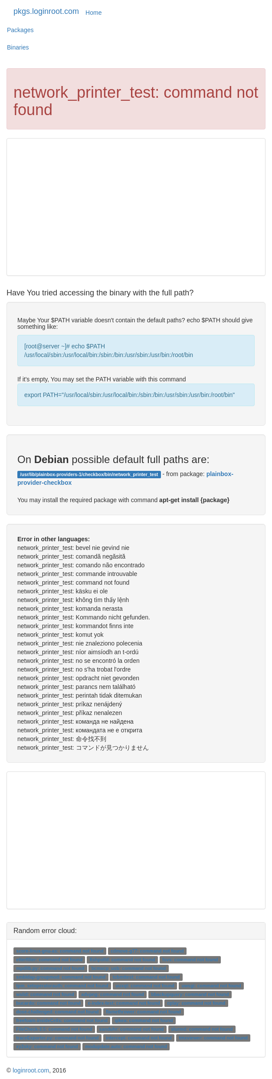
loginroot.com (31, 1070)
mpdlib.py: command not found (50, 968)
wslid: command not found (45, 994)
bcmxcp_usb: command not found (129, 968)
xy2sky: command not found (47, 1046)
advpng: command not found (112, 994)
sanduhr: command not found (131, 1029)
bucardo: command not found (48, 1003)
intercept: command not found (139, 1037)
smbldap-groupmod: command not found (60, 977)
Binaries (18, 47)
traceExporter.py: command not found (57, 1037)
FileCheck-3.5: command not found (54, 1029)
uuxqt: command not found (144, 985)
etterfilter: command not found (49, 959)
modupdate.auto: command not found (126, 1046)
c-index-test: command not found (124, 1003)
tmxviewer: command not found (213, 1037)
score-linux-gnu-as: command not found (59, 950)
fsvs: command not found (190, 959)
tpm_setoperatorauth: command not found (62, 985)
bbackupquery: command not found (190, 994)
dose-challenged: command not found (57, 1011)
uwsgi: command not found (211, 985)
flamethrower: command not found (143, 1011)
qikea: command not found (144, 1020)
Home (93, 12)
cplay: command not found (196, 1003)
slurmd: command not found (202, 1029)
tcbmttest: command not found (146, 977)
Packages (20, 29)
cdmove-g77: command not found (147, 950)
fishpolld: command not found (122, 959)
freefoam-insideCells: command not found (62, 1020)
